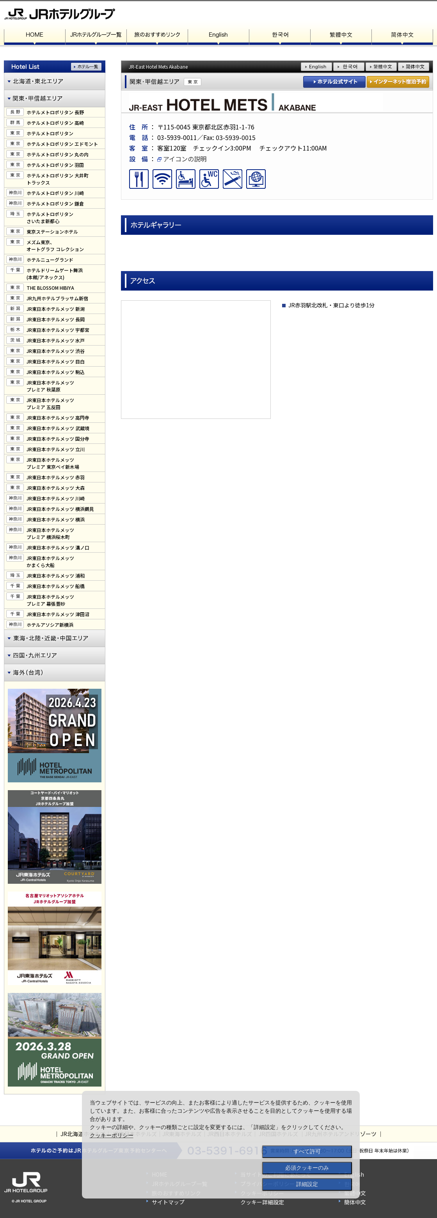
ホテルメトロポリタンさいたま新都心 (50, 217)
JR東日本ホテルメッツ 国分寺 (58, 438)
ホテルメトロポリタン (50, 133)
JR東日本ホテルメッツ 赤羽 (56, 477)
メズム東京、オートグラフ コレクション (55, 245)
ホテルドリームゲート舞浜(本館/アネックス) (55, 273)
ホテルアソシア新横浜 (50, 624)
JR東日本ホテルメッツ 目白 (56, 361)
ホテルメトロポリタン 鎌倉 (55, 203)
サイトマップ (168, 1202)
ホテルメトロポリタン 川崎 (55, 193)
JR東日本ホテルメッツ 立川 (56, 449)
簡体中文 (355, 1202)
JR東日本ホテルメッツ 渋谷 (56, 350)
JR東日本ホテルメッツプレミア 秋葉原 (50, 386)
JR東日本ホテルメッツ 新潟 (56, 308)
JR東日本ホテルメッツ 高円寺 (58, 417)
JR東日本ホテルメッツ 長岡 (56, 319)
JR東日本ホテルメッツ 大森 (56, 487)
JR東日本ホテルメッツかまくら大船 (50, 561)
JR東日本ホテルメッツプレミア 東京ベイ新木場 (53, 463)
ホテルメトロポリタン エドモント (62, 143)
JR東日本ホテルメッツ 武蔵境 (58, 428)
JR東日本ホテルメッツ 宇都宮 (58, 329)
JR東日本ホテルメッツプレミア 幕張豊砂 (50, 600)
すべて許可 (307, 1151)
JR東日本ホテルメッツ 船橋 (56, 586)
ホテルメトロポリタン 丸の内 (58, 154)
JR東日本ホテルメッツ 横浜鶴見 (60, 508)
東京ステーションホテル (52, 231)
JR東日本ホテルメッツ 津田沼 (58, 614)
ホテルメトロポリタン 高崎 (55, 122)
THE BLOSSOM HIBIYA (50, 287)
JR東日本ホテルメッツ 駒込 (56, 372)
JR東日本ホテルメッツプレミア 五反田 (50, 403)
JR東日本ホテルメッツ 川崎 (56, 498)
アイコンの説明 (181, 158)
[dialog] (221, 1144)
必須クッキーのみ (307, 1168)
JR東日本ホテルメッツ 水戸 (56, 340)
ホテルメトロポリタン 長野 (55, 112)
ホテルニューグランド (50, 259)
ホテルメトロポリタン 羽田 (55, 164)
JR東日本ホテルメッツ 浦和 (56, 575)
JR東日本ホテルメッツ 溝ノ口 (58, 547)
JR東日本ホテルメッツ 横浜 (56, 519)
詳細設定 (307, 1184)
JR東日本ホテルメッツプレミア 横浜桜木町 (50, 533)
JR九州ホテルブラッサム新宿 (57, 298)
